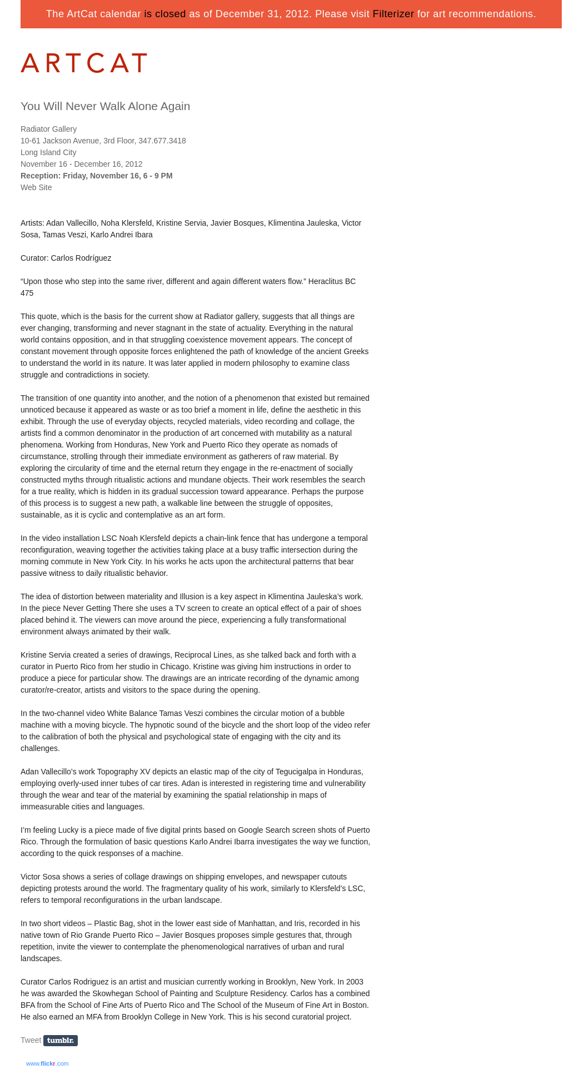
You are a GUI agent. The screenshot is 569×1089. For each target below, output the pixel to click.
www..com (47, 1063)
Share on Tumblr (64, 1041)
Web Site (36, 187)
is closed (165, 13)
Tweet (31, 1040)
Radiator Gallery (49, 129)
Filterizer (394, 13)
